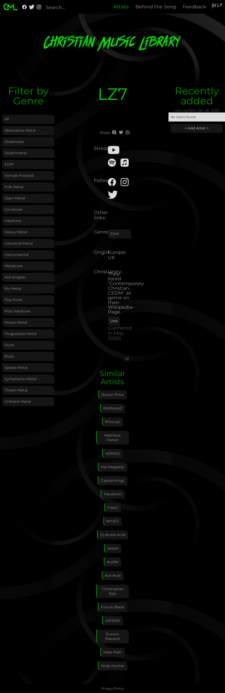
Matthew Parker (112, 437)
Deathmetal (15, 153)
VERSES (112, 453)
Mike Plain (112, 652)
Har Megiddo (112, 467)
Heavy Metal (16, 232)
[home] (10, 7)
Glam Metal (15, 198)
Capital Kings (112, 480)
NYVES (112, 521)
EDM (9, 164)
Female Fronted (19, 175)
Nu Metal (13, 288)
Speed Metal (16, 367)
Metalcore (14, 266)
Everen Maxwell (112, 636)
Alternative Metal (20, 130)
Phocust (112, 422)
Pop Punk (13, 300)
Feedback (194, 6)
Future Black (112, 607)
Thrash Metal (16, 390)
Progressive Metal (21, 334)
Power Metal (16, 322)
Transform (113, 494)
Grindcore (13, 209)
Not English (15, 277)
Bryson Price (112, 395)
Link (114, 321)
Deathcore (14, 142)
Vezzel (112, 548)
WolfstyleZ (112, 408)
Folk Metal (14, 187)
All (7, 119)
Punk (9, 345)
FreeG (112, 508)
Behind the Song (155, 6)
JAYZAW (112, 620)
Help (217, 6)
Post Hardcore (17, 311)
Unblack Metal (18, 401)
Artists (121, 6)
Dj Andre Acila (112, 535)
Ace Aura (113, 575)
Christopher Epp (112, 591)
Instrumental (16, 255)
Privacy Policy (112, 688)
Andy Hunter (112, 666)
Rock (9, 356)
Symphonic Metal (20, 379)
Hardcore (13, 221)
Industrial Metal (19, 243)
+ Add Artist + (197, 128)
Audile (112, 562)
